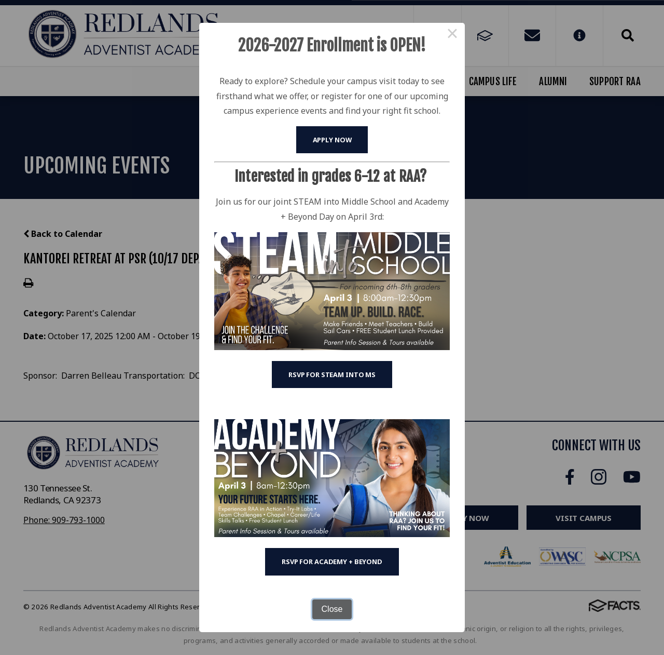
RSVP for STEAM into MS (332, 374)
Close (332, 609)
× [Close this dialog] (452, 35)
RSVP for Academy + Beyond (332, 561)
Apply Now (332, 139)
